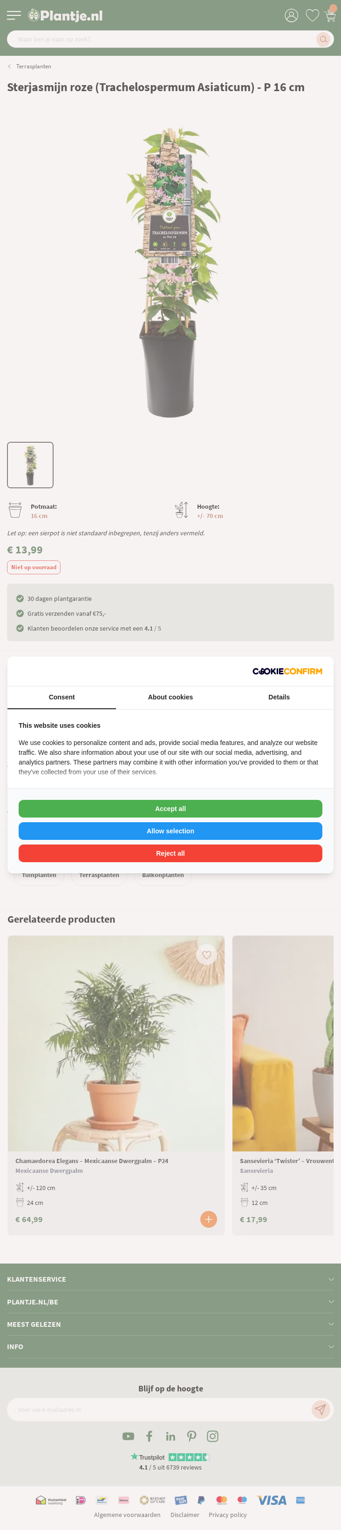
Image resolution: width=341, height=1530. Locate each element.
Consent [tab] (62, 697)
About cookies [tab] (170, 697)
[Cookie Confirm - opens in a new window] (287, 671)
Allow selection (170, 831)
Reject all (170, 853)
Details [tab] (279, 697)
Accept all (170, 808)
